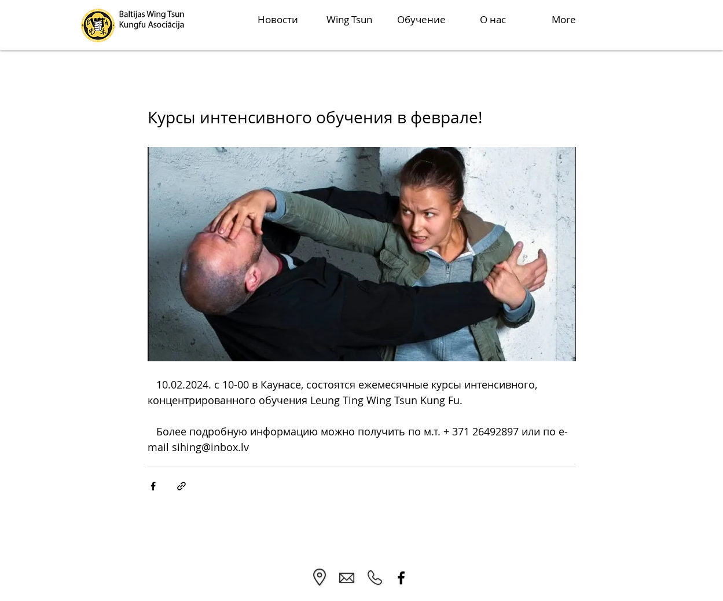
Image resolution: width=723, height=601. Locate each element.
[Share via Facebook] (153, 486)
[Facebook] (401, 578)
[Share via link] (181, 486)
